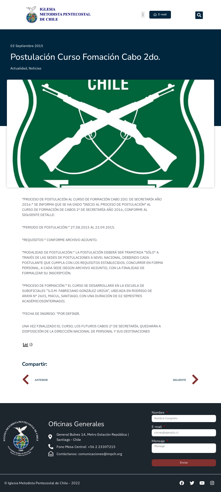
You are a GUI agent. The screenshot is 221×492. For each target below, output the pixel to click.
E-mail (157, 427)
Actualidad (18, 68)
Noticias (35, 68)
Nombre (158, 413)
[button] (143, 14)
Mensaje (159, 441)
